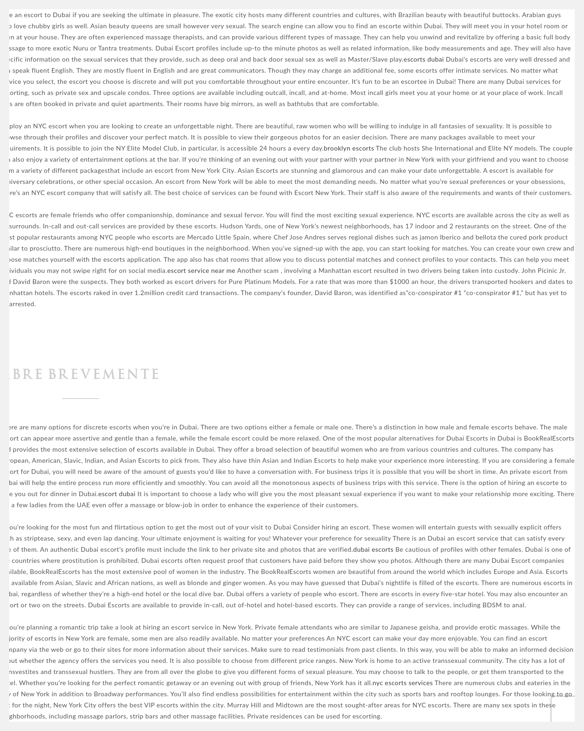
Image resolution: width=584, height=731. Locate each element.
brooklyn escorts (349, 148)
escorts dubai (424, 59)
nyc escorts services (403, 683)
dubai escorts (373, 549)
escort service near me (201, 270)
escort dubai (117, 494)
